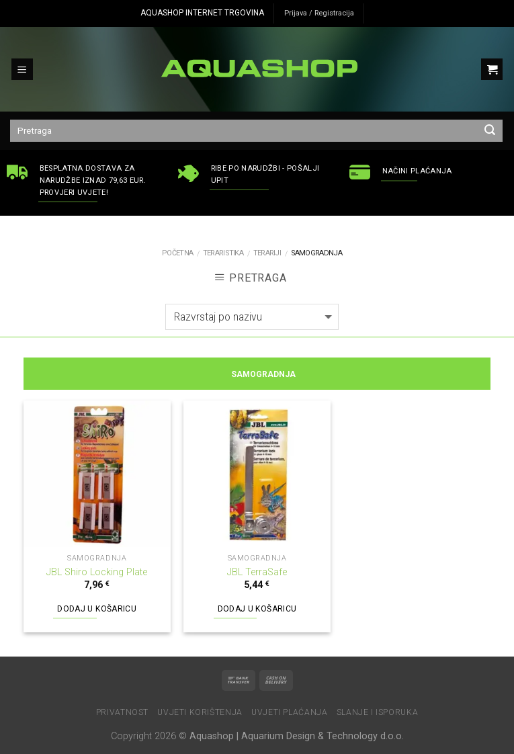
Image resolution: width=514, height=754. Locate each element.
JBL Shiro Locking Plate (96, 572)
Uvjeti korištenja (199, 712)
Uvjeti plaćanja (289, 712)
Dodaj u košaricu (96, 609)
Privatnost (122, 712)
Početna (177, 253)
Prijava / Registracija (319, 13)
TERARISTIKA (223, 253)
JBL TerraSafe (257, 572)
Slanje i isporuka (377, 712)
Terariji (267, 253)
